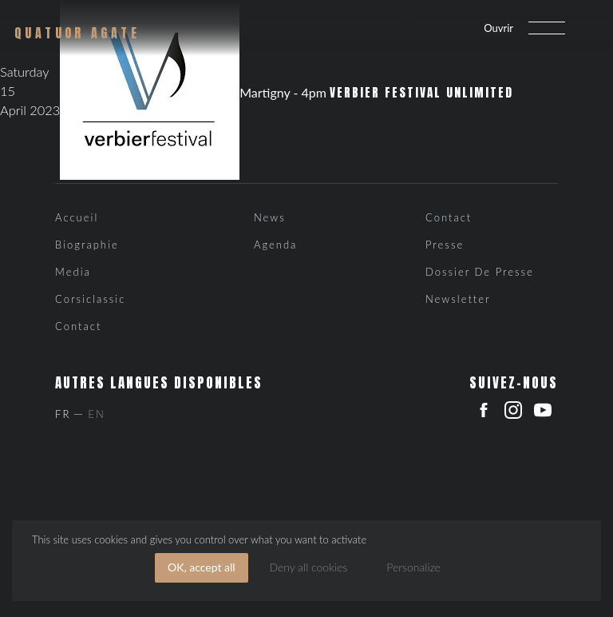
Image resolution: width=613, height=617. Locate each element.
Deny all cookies (308, 567)
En (96, 414)
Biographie (87, 244)
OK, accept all (201, 567)
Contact (78, 326)
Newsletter (458, 299)
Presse (444, 244)
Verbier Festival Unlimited (421, 93)
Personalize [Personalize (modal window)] (413, 567)
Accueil (76, 217)
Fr (62, 414)
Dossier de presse (479, 271)
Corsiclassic (90, 299)
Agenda (275, 244)
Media (73, 271)
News (270, 217)
